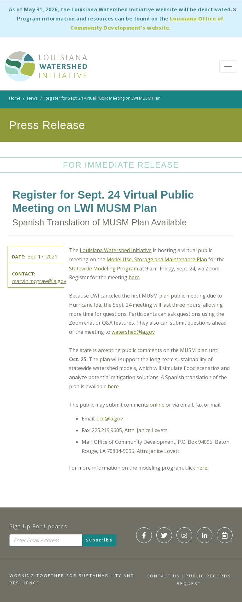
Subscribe (99, 540)
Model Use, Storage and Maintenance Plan (157, 259)
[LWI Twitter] (164, 535)
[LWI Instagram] (184, 535)
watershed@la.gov (133, 331)
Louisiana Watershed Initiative (116, 250)
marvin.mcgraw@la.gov (39, 281)
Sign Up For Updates (38, 526)
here (134, 277)
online (157, 404)
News (32, 98)
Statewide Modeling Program (103, 268)
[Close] (235, 9)
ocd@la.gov (109, 418)
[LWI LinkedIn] (204, 535)
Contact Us (163, 576)
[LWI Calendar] (225, 535)
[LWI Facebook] (144, 535)
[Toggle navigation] (228, 66)
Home (14, 98)
